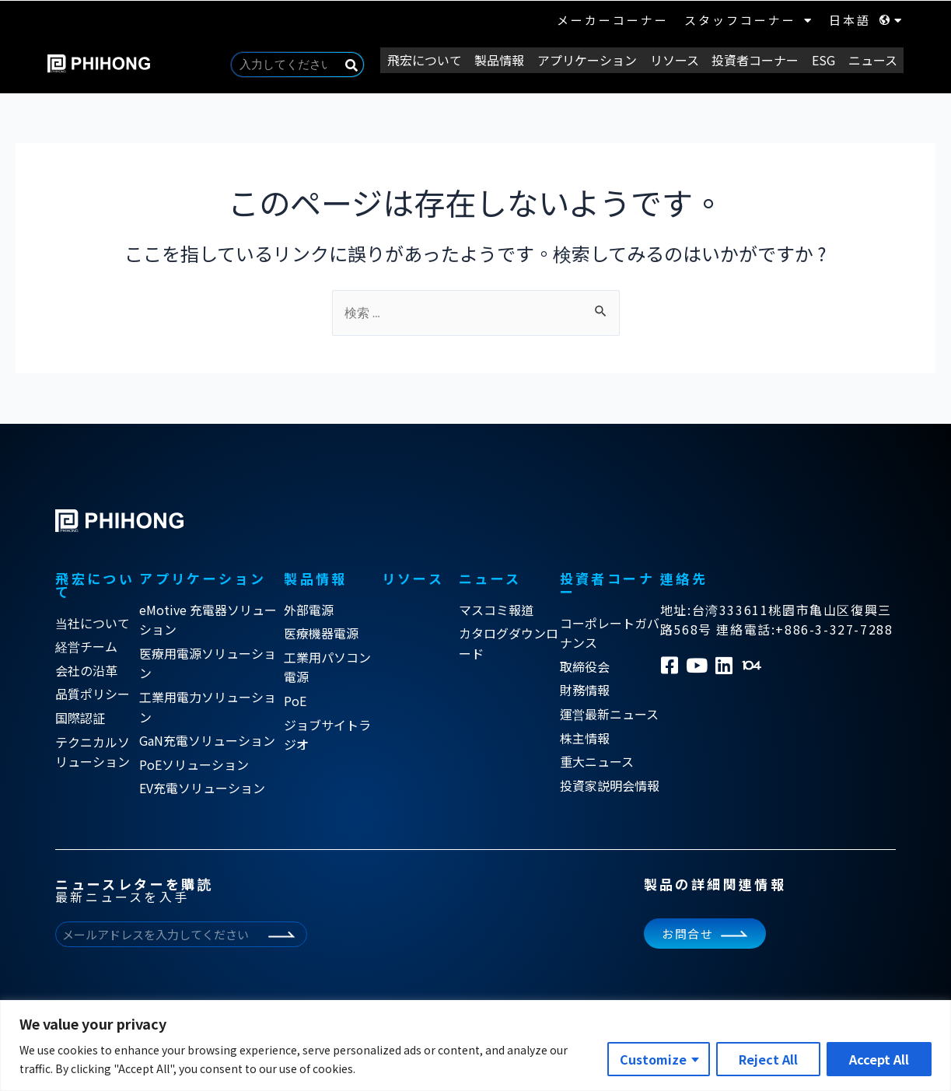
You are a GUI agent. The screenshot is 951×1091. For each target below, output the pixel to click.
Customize (653, 1059)
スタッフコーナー (748, 20)
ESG (826, 59)
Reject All (768, 1059)
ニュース (873, 59)
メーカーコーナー (613, 20)
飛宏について (437, 59)
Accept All (879, 1059)
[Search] (366, 64)
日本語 (866, 20)
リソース (681, 59)
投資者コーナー (760, 59)
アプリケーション (596, 59)
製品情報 (511, 59)
